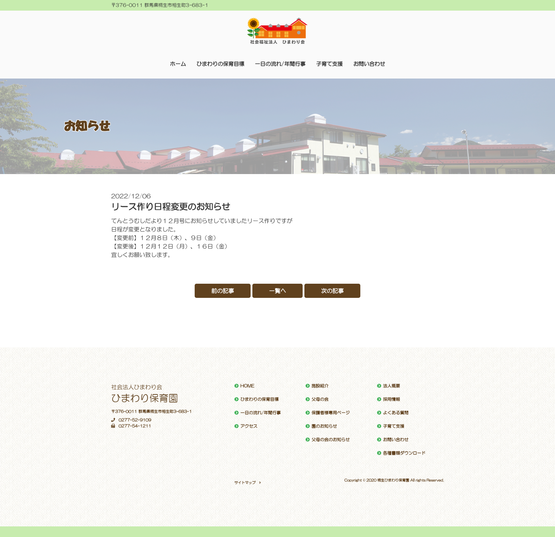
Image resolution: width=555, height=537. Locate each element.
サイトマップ (245, 482)
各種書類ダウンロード (404, 453)
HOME (247, 386)
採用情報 (391, 399)
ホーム (178, 64)
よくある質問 (395, 413)
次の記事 (332, 291)
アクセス (248, 426)
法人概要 (391, 386)
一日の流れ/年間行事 (280, 64)
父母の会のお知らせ (330, 440)
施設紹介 (319, 386)
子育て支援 (329, 64)
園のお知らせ (324, 426)
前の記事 (222, 291)
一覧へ (277, 291)
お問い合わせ (369, 64)
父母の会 (319, 399)
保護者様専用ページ (330, 413)
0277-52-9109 (131, 420)
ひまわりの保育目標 (220, 64)
